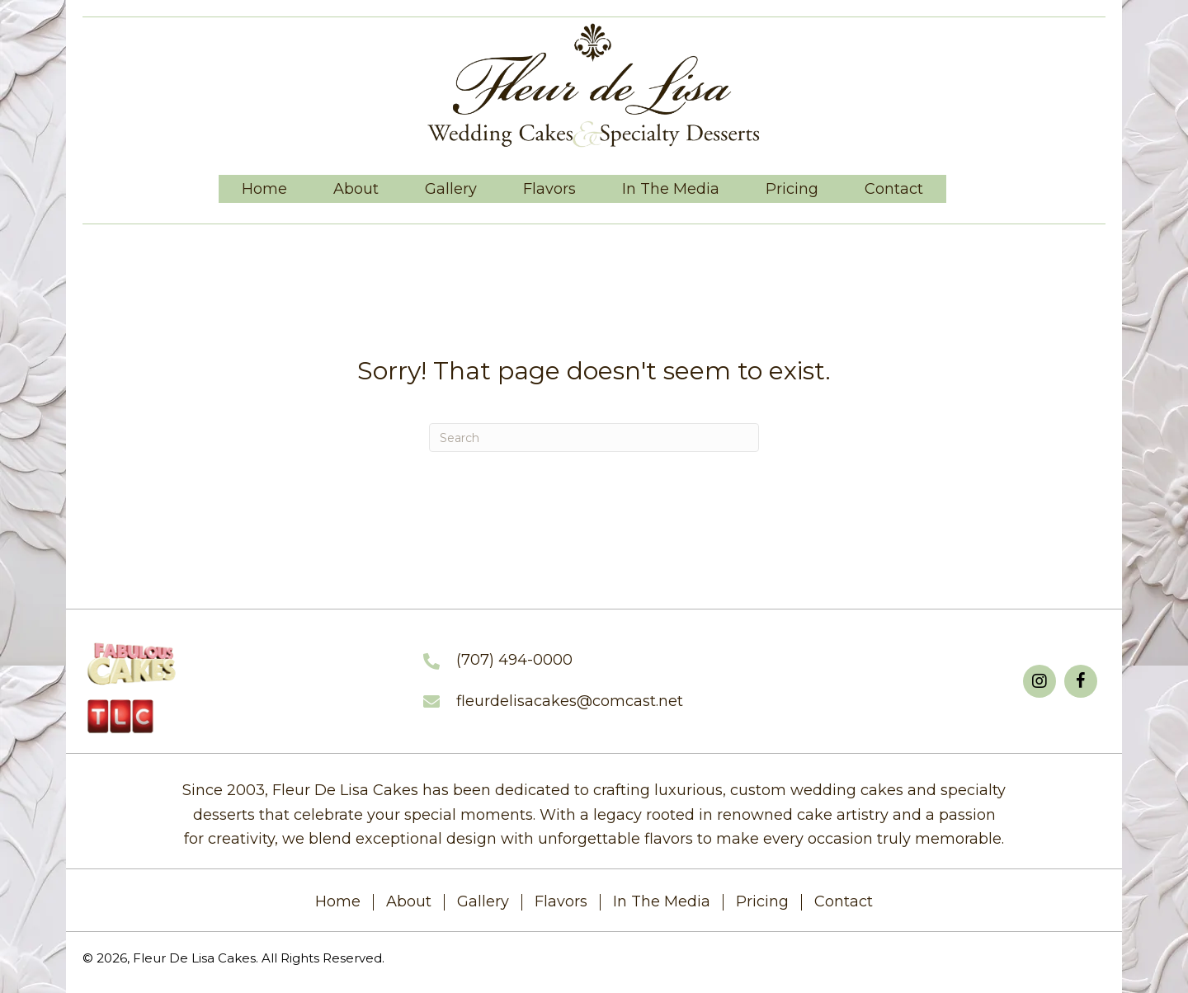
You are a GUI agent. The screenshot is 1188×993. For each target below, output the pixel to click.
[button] (1039, 681)
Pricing (762, 902)
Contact (843, 902)
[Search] (594, 437)
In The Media (661, 902)
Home (338, 902)
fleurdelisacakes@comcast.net (569, 701)
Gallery (483, 902)
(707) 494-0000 (514, 660)
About (408, 902)
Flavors (561, 902)
